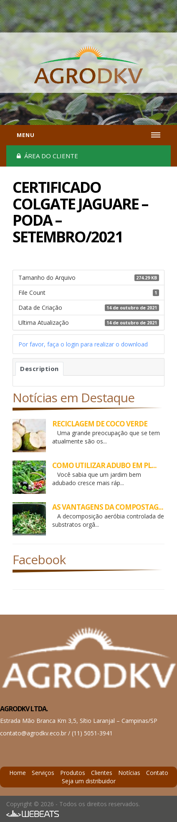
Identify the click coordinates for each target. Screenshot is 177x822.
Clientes (101, 773)
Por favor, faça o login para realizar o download (83, 344)
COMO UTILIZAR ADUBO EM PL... (104, 465)
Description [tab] (39, 368)
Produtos (72, 773)
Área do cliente (47, 156)
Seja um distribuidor (89, 781)
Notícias (129, 773)
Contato (157, 773)
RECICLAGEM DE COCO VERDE (99, 423)
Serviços (43, 773)
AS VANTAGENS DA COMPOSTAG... (107, 507)
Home (17, 773)
